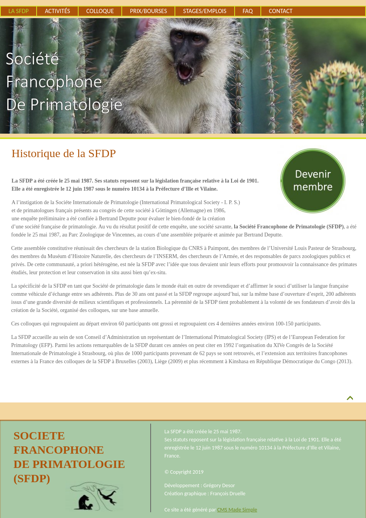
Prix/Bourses (148, 11)
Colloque (100, 11)
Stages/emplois (204, 11)
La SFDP (18, 11)
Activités (57, 11)
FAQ (248, 11)
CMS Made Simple (237, 509)
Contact (280, 11)
